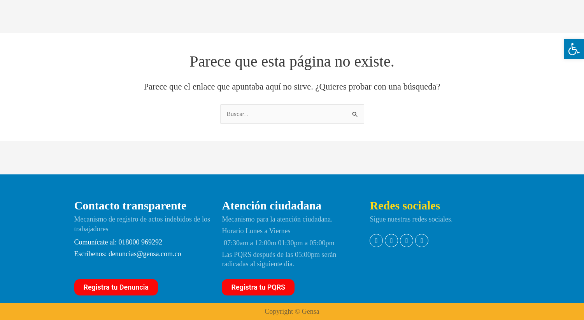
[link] (574, 49)
